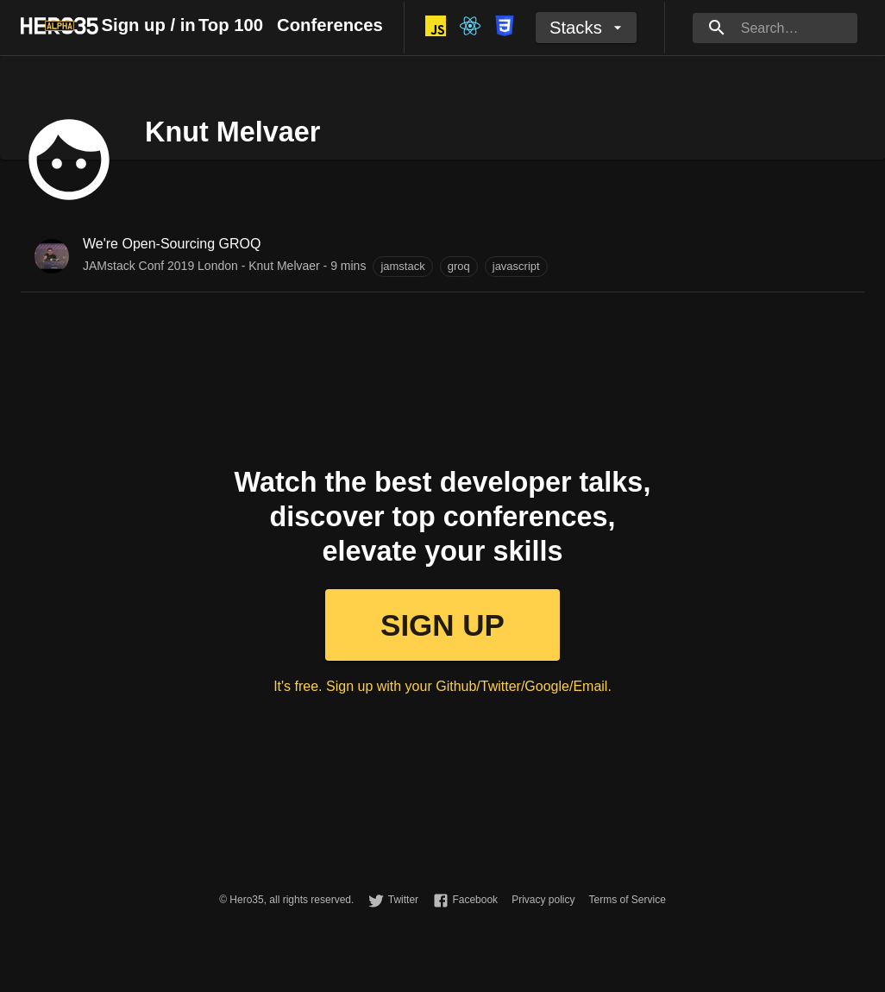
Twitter (403, 900)
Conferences (330, 25)
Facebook (475, 900)
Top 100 (230, 25)
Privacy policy (543, 900)
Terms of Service (626, 900)
